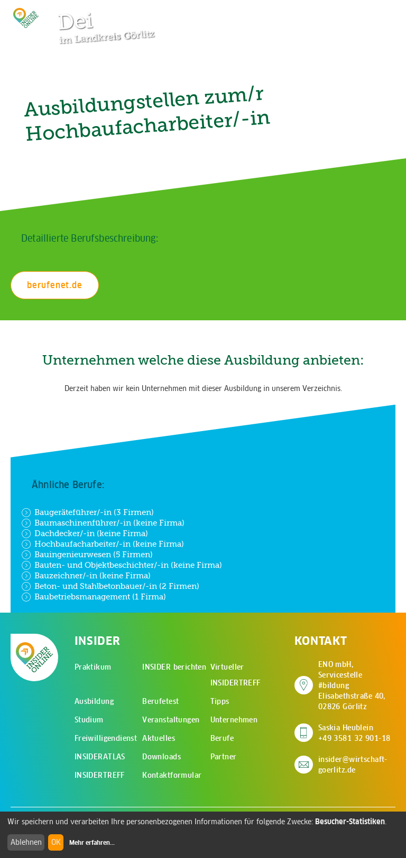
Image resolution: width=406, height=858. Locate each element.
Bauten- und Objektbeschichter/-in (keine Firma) (121, 565)
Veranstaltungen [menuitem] (170, 720)
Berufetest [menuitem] (160, 701)
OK (56, 842)
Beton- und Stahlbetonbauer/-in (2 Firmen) (110, 586)
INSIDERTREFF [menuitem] (100, 775)
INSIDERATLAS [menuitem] (100, 756)
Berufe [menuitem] (222, 738)
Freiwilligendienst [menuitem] (106, 738)
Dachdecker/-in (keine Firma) (84, 533)
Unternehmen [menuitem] (234, 720)
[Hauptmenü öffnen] (369, 13)
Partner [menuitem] (223, 756)
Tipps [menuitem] (219, 701)
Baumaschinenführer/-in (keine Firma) (102, 523)
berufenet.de (54, 285)
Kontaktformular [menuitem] (171, 775)
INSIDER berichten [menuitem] (174, 667)
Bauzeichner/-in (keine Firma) (86, 575)
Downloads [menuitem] (161, 756)
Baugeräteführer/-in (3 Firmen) (87, 512)
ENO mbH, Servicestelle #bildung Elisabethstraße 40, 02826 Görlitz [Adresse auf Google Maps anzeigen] (356, 685)
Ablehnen (26, 842)
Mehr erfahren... (92, 842)
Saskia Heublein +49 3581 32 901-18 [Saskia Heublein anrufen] (354, 732)
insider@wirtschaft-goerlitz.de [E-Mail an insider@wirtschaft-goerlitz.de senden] (352, 764)
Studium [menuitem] (89, 720)
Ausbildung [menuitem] (94, 701)
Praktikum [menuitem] (93, 667)
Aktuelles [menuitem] (158, 738)
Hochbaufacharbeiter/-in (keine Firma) (102, 544)
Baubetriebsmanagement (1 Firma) (93, 597)
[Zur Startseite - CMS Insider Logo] (26, 18)
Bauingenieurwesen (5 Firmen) (87, 554)
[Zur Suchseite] (336, 13)
